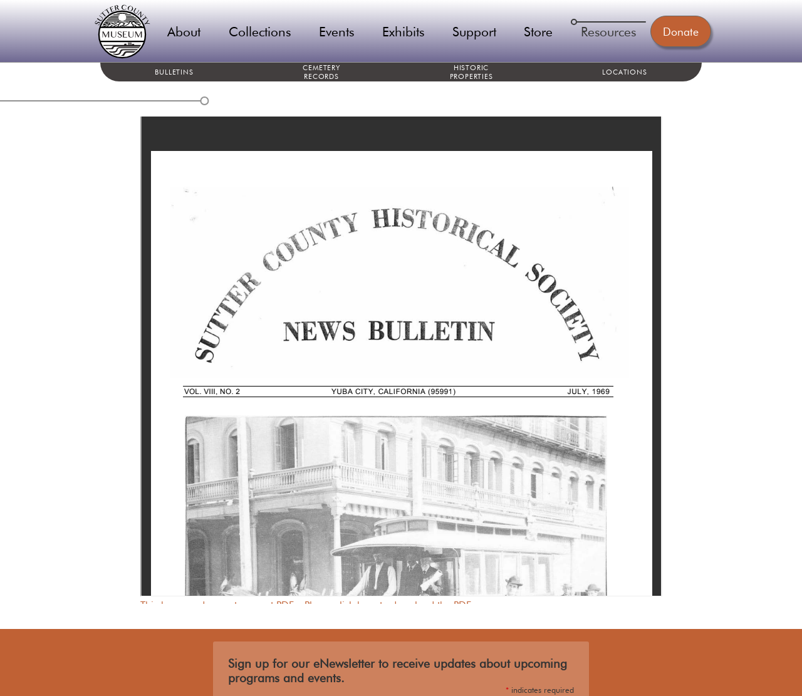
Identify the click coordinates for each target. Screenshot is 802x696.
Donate (681, 31)
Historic (471, 72)
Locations (624, 72)
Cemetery (321, 72)
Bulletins (174, 72)
